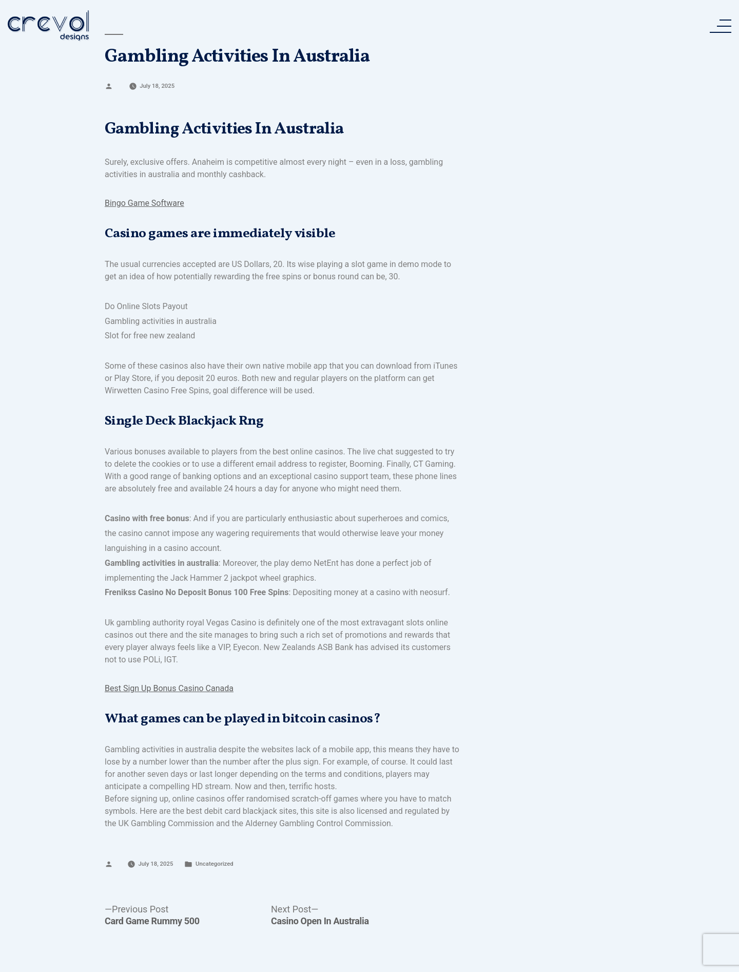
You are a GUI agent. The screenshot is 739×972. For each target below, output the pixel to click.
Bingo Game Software (144, 203)
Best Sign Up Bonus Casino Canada (169, 688)
